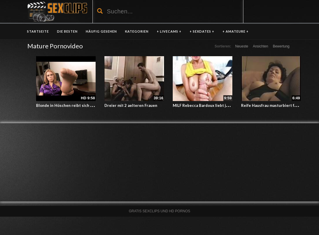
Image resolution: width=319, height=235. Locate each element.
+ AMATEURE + (235, 31)
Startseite (38, 31)
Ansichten (260, 46)
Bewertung (281, 46)
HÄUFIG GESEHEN (101, 31)
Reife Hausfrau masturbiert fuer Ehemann (279, 105)
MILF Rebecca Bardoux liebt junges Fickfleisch (215, 105)
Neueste (241, 46)
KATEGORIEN (137, 31)
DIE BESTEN (67, 31)
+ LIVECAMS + (169, 31)
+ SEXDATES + (202, 31)
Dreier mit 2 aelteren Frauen (130, 105)
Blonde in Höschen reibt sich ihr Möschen (74, 105)
